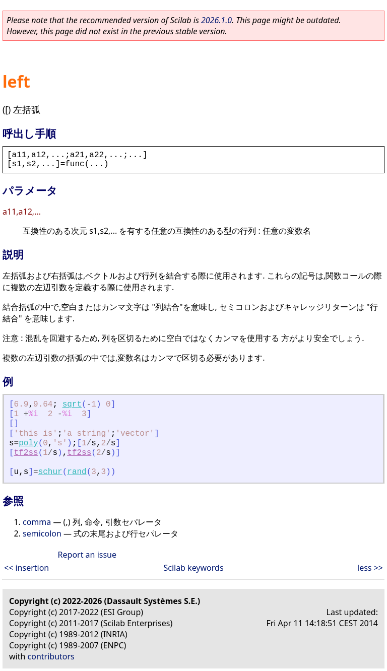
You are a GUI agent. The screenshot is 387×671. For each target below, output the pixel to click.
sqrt (72, 404)
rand (76, 472)
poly (28, 443)
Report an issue (87, 554)
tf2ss (26, 452)
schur (50, 472)
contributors (51, 656)
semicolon (42, 533)
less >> (370, 567)
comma (37, 521)
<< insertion (26, 567)
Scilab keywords (193, 567)
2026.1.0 (216, 20)
